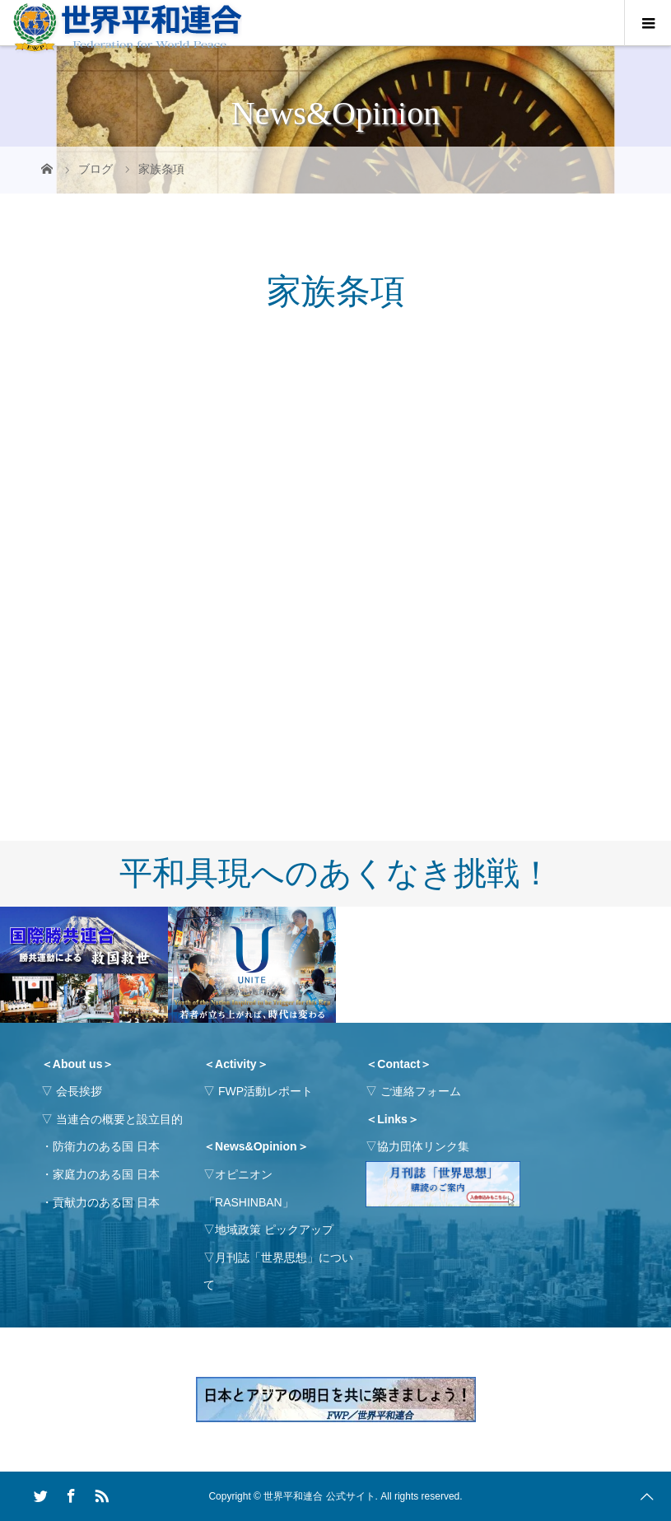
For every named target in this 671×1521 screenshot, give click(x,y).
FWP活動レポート (265, 1091)
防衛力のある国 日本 (106, 1146)
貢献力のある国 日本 (106, 1202)
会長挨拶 (79, 1091)
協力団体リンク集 (423, 1146)
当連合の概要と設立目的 (119, 1119)
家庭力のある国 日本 (106, 1174)
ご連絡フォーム (420, 1091)
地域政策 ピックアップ (274, 1229)
